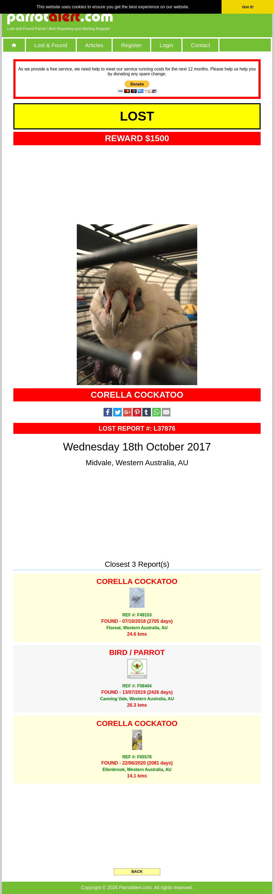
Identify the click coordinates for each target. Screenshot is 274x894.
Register (131, 45)
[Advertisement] (205, 17)
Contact (200, 45)
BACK (137, 871)
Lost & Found (50, 45)
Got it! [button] (247, 7)
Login (166, 45)
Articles (94, 45)
